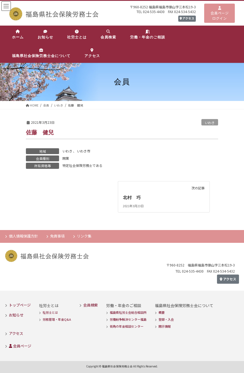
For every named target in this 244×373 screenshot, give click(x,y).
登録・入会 (166, 319)
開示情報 (164, 326)
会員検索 (90, 304)
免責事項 (57, 236)
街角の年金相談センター (126, 326)
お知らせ (16, 314)
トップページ (20, 304)
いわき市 (83, 151)
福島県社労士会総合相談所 (128, 312)
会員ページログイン (220, 13)
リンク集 (84, 236)
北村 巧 (134, 197)
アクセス (187, 18)
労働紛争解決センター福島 (128, 319)
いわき (210, 122)
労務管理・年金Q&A (57, 319)
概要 (161, 312)
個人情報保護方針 (23, 236)
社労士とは (50, 312)
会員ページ (20, 345)
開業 (65, 158)
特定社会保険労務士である (82, 165)
